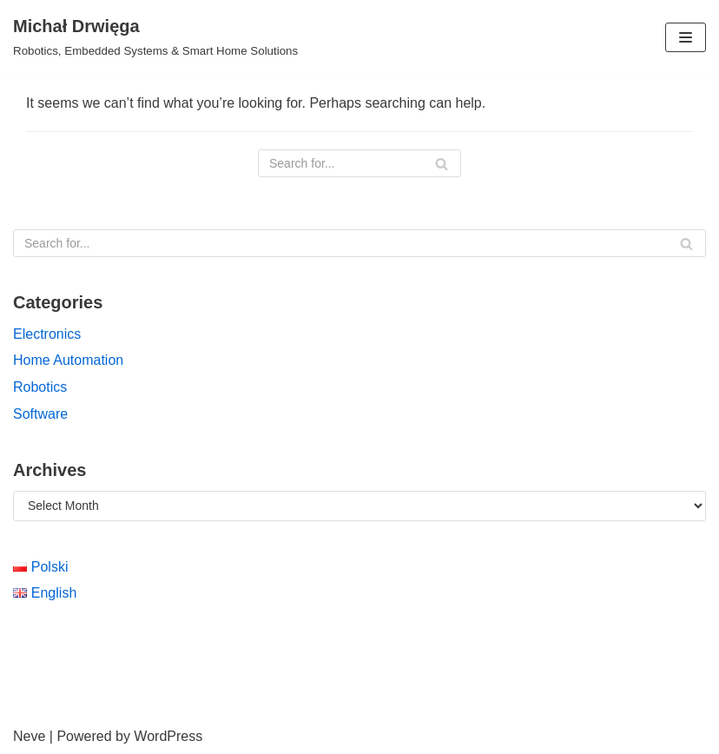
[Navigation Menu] (685, 37)
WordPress (168, 736)
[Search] (359, 163)
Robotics (40, 387)
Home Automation (68, 360)
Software (40, 414)
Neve (29, 736)
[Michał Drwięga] (155, 37)
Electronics (47, 334)
